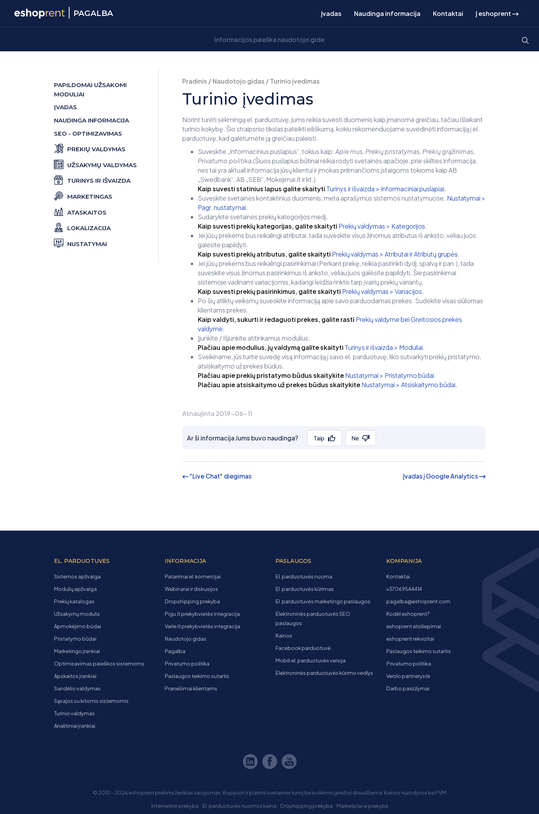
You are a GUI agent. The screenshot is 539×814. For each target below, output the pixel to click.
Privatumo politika (187, 663)
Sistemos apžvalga (77, 576)
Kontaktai (448, 13)
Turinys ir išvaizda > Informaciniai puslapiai (385, 189)
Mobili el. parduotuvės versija (310, 660)
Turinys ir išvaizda (92, 179)
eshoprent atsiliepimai (413, 626)
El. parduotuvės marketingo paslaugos (323, 601)
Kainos (284, 635)
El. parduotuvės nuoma (304, 576)
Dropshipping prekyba (192, 601)
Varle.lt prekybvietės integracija (202, 626)
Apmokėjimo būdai (77, 626)
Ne (355, 438)
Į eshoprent (497, 13)
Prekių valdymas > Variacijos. (383, 291)
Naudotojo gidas (239, 81)
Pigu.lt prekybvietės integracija (202, 614)
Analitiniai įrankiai (74, 726)
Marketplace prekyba (362, 806)
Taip (319, 438)
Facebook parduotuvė (303, 648)
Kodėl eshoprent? (407, 614)
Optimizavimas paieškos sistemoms (99, 663)
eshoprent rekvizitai (410, 639)
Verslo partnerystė (408, 676)
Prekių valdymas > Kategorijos (381, 226)
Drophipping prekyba (306, 806)
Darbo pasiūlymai (407, 688)
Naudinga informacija (387, 13)
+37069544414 (404, 589)
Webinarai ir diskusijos (191, 589)
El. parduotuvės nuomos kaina (239, 806)
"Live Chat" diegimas (216, 476)
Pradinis (194, 81)
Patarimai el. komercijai (193, 576)
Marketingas (83, 195)
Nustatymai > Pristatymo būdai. (390, 375)
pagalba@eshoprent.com (418, 601)
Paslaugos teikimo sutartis (197, 676)
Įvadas (331, 13)
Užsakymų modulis (77, 614)
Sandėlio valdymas (77, 688)
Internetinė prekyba (175, 806)
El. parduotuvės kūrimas (305, 589)
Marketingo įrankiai (77, 651)
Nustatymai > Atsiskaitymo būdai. (409, 385)
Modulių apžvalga (75, 589)
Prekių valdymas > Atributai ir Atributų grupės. (396, 254)
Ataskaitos (80, 211)
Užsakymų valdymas (95, 163)
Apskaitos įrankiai (75, 676)
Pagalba (175, 651)
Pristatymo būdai (75, 639)
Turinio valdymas (74, 713)
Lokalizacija (82, 226)
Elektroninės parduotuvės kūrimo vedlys (324, 673)
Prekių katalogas (74, 601)
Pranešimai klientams (191, 688)
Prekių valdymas (90, 148)
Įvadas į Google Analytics (444, 476)
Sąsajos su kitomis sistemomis (91, 701)
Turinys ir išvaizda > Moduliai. (385, 347)
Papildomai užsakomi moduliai (90, 89)
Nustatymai (80, 242)
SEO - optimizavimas (88, 133)
